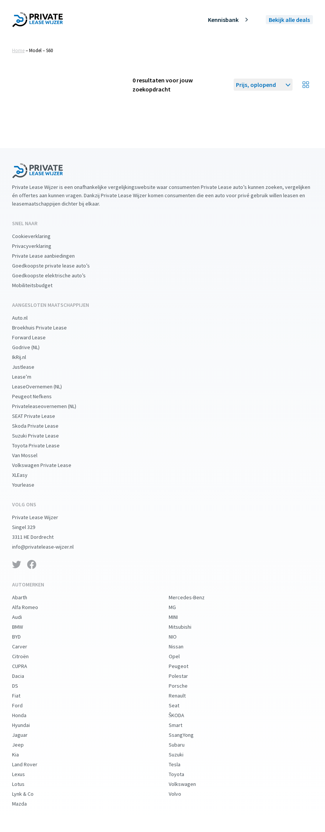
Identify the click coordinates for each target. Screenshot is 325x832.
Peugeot (184, 666)
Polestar (184, 676)
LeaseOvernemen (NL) (43, 386)
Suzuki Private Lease (41, 435)
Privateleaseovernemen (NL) (50, 406)
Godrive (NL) (32, 347)
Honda (25, 715)
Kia (21, 754)
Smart (181, 725)
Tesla (181, 764)
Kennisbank (229, 19)
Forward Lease (35, 337)
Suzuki (182, 754)
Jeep (24, 744)
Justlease (29, 367)
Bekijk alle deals (289, 19)
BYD (22, 636)
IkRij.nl (25, 357)
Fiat (22, 695)
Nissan (182, 646)
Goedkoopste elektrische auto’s (55, 275)
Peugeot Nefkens (38, 396)
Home (18, 50)
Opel (180, 656)
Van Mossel (30, 455)
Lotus (24, 784)
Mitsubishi (186, 627)
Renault (183, 695)
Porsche (184, 686)
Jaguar (26, 735)
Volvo (181, 794)
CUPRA (25, 666)
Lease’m (27, 376)
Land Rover (30, 764)
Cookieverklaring (37, 236)
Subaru (183, 744)
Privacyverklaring (37, 246)
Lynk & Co (29, 794)
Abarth (25, 597)
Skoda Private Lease (41, 426)
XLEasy (26, 475)
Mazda (25, 803)
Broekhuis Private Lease (45, 327)
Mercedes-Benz (193, 597)
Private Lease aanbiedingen (49, 256)
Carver (25, 646)
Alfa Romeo (31, 607)
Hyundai (27, 725)
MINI (179, 617)
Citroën (26, 656)
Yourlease (29, 485)
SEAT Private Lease (39, 416)
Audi (23, 617)
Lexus (24, 774)
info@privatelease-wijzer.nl (49, 547)
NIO (179, 636)
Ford (23, 705)
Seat (180, 705)
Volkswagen (188, 784)
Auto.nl (26, 318)
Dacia (24, 676)
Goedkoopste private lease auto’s (57, 265)
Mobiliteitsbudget (38, 285)
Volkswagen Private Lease (47, 465)
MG (178, 607)
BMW (23, 627)
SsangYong (187, 735)
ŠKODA (183, 715)
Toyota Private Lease (42, 445)
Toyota (182, 774)
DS (21, 686)
